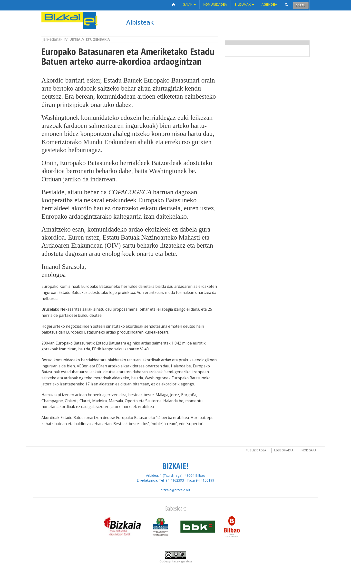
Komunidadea (215, 4)
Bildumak (244, 4)
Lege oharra (283, 450)
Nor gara (309, 450)
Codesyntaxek (169, 561)
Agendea (269, 4)
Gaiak (189, 4)
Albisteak (140, 22)
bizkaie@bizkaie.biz (175, 490)
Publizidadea (256, 450)
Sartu (300, 5)
